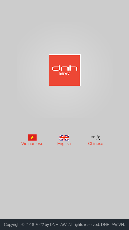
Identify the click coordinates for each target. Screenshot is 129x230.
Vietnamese (32, 143)
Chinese (95, 143)
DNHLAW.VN (112, 224)
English (64, 143)
